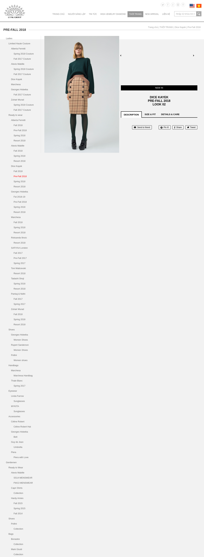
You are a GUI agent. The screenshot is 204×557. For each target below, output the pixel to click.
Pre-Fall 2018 (194, 27)
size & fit (150, 114)
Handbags (13, 365)
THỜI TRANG (135, 14)
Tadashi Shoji (17, 278)
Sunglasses (19, 401)
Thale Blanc (17, 380)
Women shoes (21, 360)
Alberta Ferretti (18, 48)
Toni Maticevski (18, 268)
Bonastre (15, 539)
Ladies (9, 38)
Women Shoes (21, 340)
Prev (121, 55)
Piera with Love (21, 457)
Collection (18, 493)
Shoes (11, 329)
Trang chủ (58, 14)
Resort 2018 (20, 140)
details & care (170, 114)
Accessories (14, 416)
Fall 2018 (18, 125)
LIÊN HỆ (166, 14)
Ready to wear (15, 115)
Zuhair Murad (17, 99)
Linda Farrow (17, 396)
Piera (13, 452)
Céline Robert (17, 421)
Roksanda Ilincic (19, 237)
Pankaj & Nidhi (18, 294)
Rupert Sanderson (20, 345)
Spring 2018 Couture (24, 53)
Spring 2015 (19, 508)
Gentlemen (11, 462)
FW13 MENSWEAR (23, 483)
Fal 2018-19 (19, 196)
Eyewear (12, 391)
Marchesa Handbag (23, 375)
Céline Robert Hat (22, 426)
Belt (15, 437)
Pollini (14, 355)
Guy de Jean (17, 442)
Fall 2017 (18, 253)
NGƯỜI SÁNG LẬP (77, 14)
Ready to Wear (15, 467)
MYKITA (15, 406)
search (198, 13)
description (131, 114)
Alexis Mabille (17, 64)
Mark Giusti (16, 549)
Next (193, 55)
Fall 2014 (18, 513)
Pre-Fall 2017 (20, 258)
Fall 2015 (18, 503)
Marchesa (16, 84)
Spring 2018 (19, 135)
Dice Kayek (180, 27)
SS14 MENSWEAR (23, 477)
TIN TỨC (93, 14)
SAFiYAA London (19, 248)
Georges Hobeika (19, 89)
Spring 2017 (19, 263)
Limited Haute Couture (19, 43)
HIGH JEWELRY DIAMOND (113, 14)
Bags (10, 534)
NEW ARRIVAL (152, 14)
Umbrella (18, 447)
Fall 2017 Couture (22, 59)
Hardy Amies (17, 498)
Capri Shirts (16, 488)
